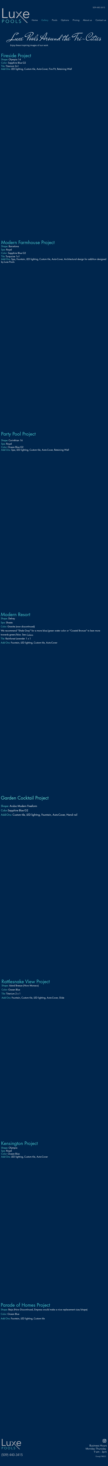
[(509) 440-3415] (12, 1454)
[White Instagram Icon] (104, 1441)
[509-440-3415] (99, 7)
